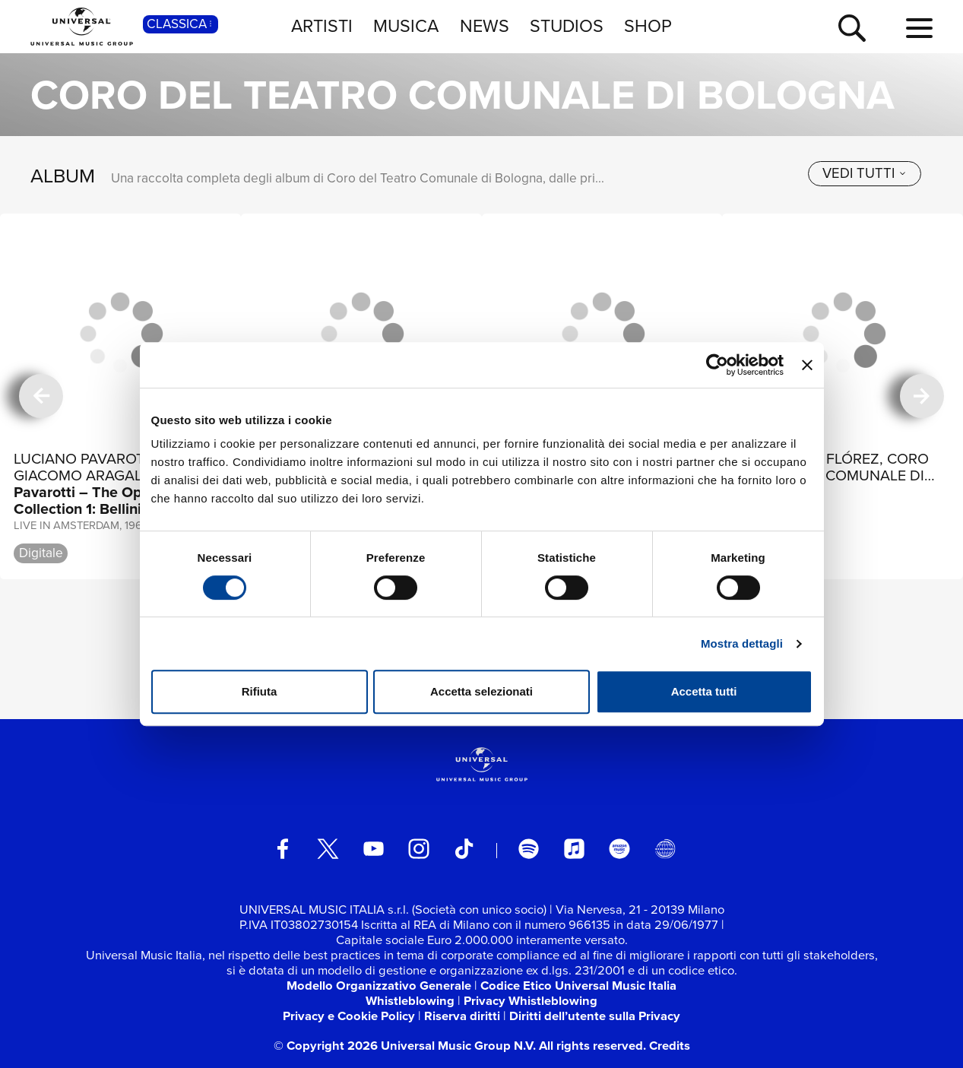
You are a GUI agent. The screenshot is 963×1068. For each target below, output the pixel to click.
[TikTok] (464, 848)
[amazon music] (619, 848)
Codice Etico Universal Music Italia (578, 985)
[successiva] (922, 396)
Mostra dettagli (742, 643)
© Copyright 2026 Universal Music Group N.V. (405, 1045)
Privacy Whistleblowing (530, 1000)
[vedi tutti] (864, 173)
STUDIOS (566, 26)
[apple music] (574, 848)
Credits (669, 1045)
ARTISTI (322, 26)
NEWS (484, 26)
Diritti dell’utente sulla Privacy (594, 1015)
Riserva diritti (462, 1015)
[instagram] (418, 848)
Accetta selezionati (481, 691)
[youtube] (373, 848)
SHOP (648, 26)
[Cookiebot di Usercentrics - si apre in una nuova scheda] (717, 364)
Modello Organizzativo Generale (379, 985)
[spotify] (528, 848)
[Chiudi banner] (807, 365)
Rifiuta (259, 691)
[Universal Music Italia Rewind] (664, 848)
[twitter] (328, 848)
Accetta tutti (704, 691)
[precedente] (41, 396)
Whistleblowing (410, 1000)
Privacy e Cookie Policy (349, 1015)
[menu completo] (919, 28)
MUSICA (406, 26)
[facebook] (282, 848)
